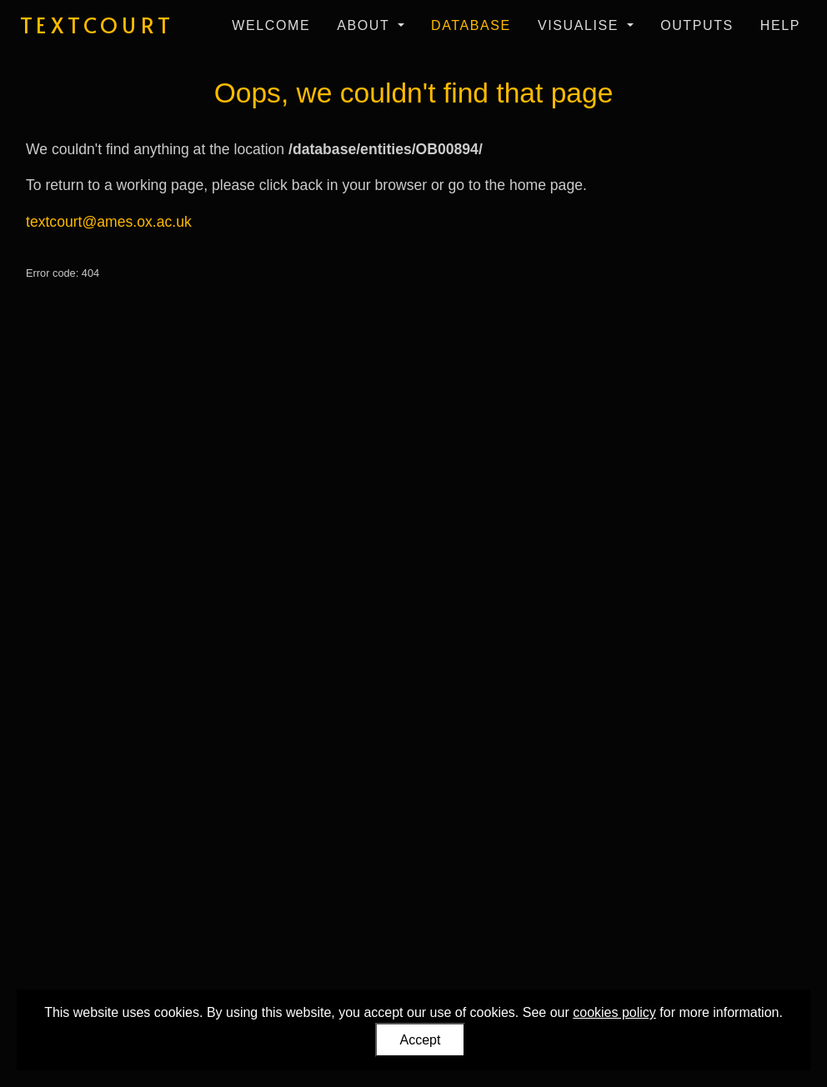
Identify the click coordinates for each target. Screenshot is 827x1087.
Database (471, 25)
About (365, 25)
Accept (420, 1040)
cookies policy (614, 1012)
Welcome (271, 25)
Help (780, 25)
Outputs (697, 25)
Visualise (581, 25)
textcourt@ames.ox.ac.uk (109, 221)
